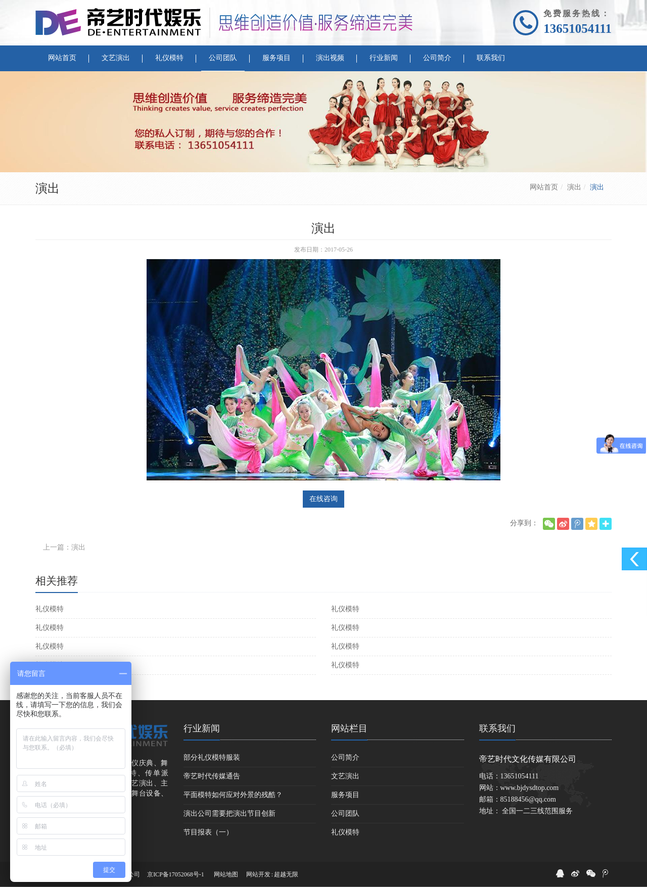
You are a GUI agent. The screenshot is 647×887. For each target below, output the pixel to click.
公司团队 (345, 813)
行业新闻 (201, 728)
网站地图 (226, 874)
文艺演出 (345, 776)
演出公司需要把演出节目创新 (229, 813)
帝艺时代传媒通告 (211, 776)
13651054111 (577, 28)
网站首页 (544, 187)
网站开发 (258, 874)
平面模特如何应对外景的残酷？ (233, 795)
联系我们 (497, 728)
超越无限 (286, 874)
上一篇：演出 (64, 547)
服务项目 (345, 795)
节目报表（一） (208, 832)
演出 (574, 187)
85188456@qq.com (528, 799)
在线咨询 (323, 499)
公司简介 (345, 757)
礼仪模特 (49, 609)
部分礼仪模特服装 (211, 757)
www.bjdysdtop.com (529, 788)
